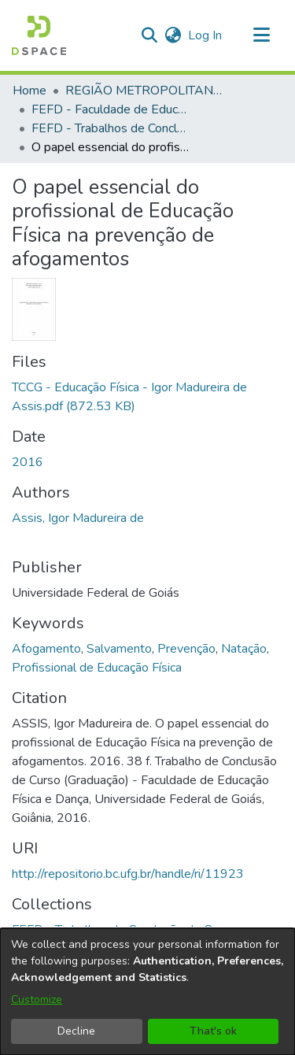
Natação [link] (244, 648)
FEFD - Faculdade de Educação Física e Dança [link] (110, 109)
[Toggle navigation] (261, 35)
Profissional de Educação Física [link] (97, 667)
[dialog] (147, 991)
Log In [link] (205, 35)
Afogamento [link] (46, 648)
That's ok (213, 1031)
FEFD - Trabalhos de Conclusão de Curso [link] (110, 128)
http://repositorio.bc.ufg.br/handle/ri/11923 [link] (128, 874)
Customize (36, 999)
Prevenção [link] (186, 648)
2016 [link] (27, 462)
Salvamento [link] (119, 648)
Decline (76, 1031)
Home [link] (29, 90)
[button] (39, 35)
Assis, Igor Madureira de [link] (78, 518)
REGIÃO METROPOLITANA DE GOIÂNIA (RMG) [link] (144, 90)
